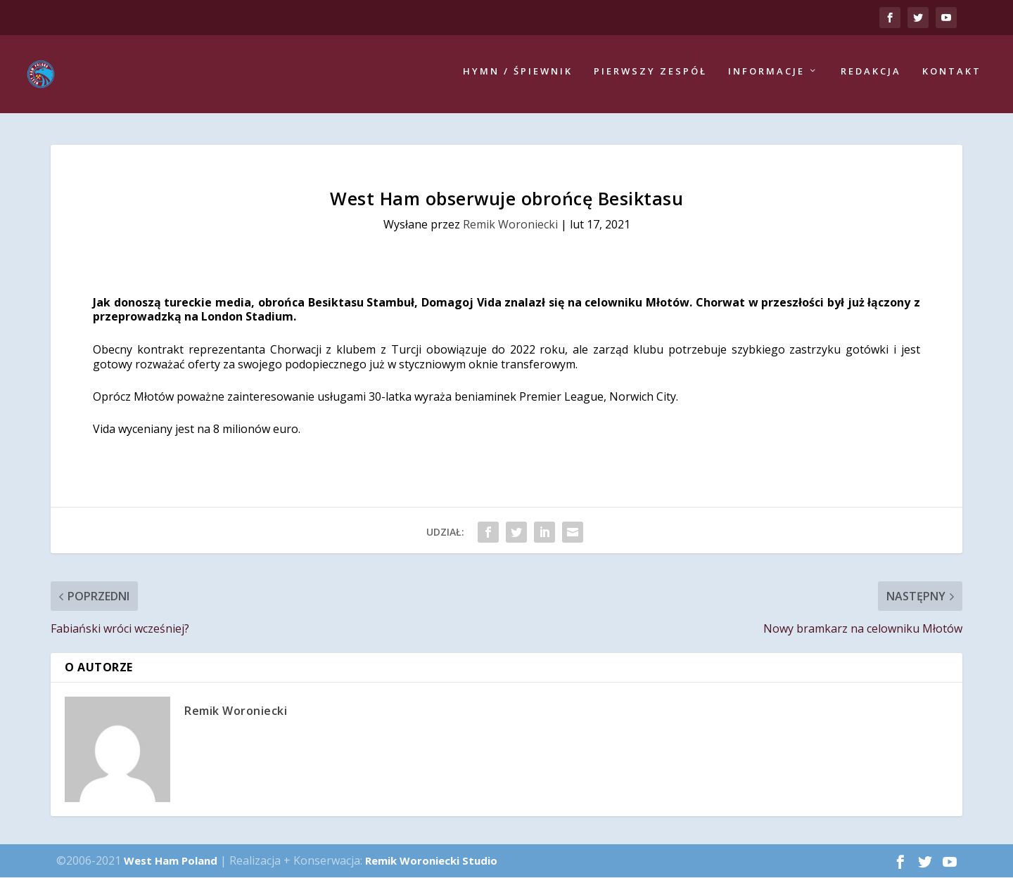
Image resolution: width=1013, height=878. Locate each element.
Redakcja (871, 76)
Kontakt (951, 76)
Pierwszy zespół (650, 76)
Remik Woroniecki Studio (431, 860)
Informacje (766, 76)
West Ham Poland (170, 860)
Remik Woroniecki (510, 225)
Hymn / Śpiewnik (518, 76)
